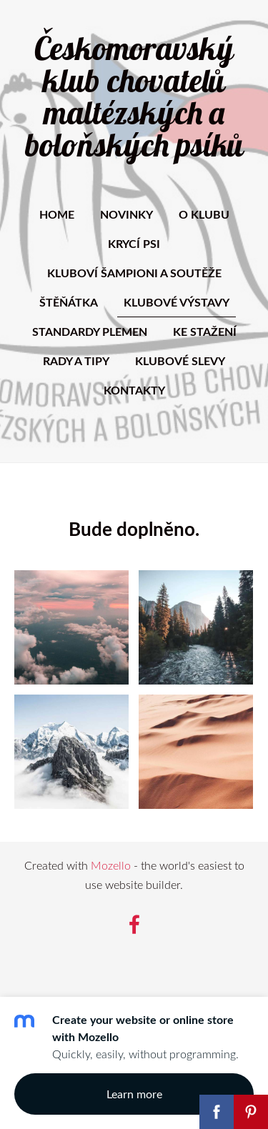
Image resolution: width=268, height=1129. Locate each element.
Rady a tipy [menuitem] (76, 360)
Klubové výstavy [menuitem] (176, 302)
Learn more (134, 1094)
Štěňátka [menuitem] (68, 302)
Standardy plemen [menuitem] (89, 331)
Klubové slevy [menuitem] (180, 360)
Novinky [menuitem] (126, 214)
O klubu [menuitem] (204, 214)
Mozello (111, 865)
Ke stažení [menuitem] (205, 331)
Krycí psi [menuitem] (134, 243)
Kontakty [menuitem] (134, 390)
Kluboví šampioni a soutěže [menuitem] (134, 272)
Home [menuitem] (56, 214)
